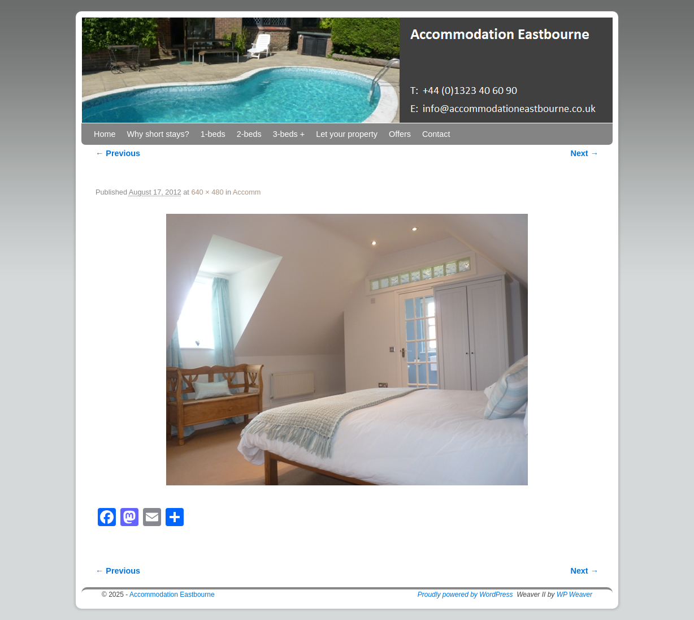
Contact (436, 134)
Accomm (247, 192)
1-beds (213, 134)
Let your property (347, 134)
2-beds (249, 134)
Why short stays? (158, 134)
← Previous (118, 153)
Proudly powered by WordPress (465, 595)
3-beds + (289, 134)
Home (104, 134)
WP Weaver (574, 595)
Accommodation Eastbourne (172, 595)
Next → (584, 153)
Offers (400, 134)
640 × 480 (207, 192)
